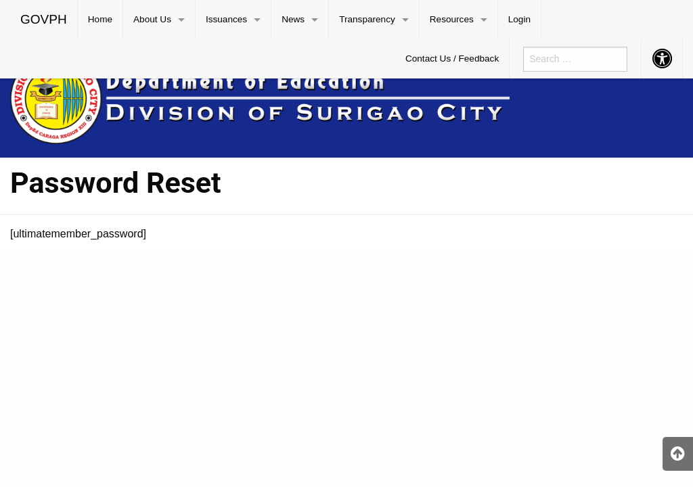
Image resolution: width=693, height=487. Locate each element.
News (293, 19)
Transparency (367, 19)
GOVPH (43, 19)
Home (100, 19)
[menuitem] (44, 19)
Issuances (226, 19)
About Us (152, 19)
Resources (452, 19)
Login (519, 19)
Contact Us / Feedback (452, 58)
